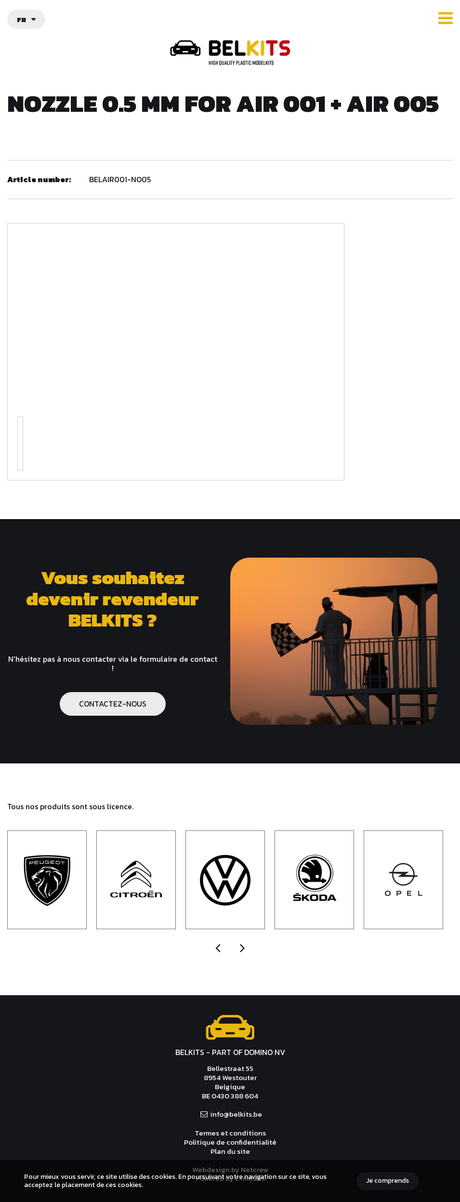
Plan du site (230, 1151)
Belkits (230, 1028)
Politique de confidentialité (230, 1142)
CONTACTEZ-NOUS (112, 703)
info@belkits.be (236, 1114)
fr (21, 19)
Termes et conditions (230, 1132)
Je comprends (387, 1180)
